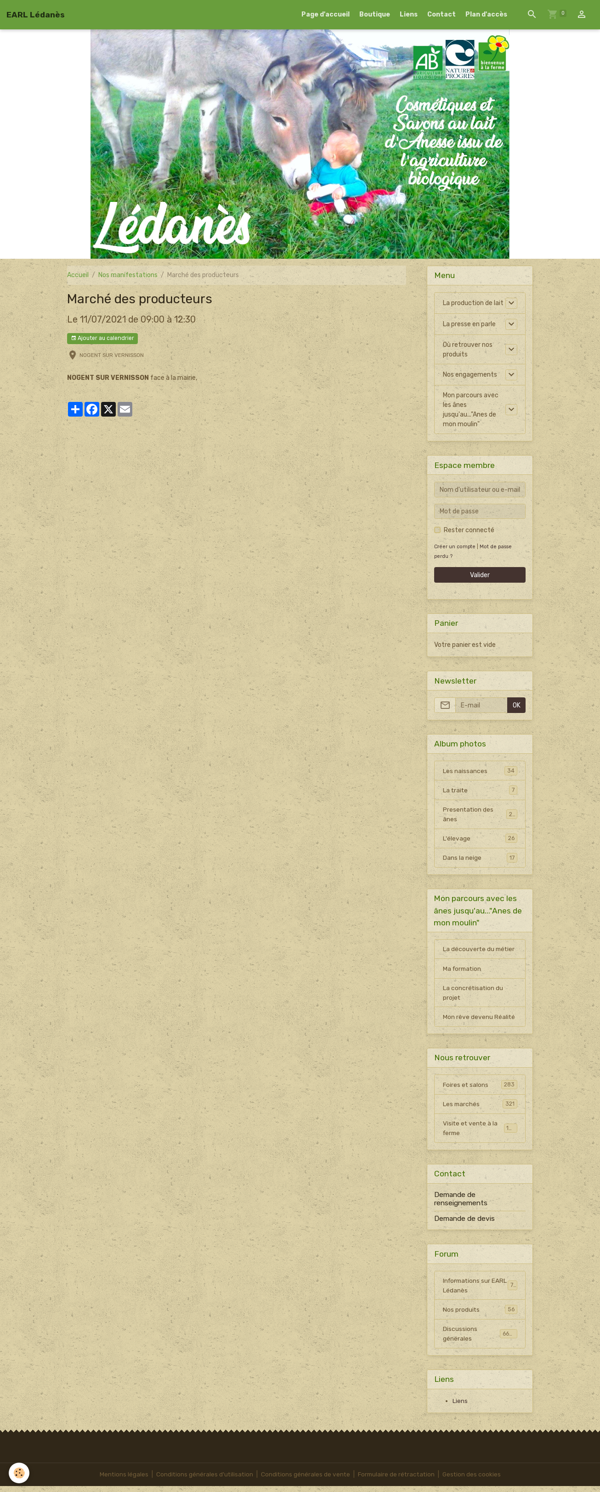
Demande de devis (464, 1223)
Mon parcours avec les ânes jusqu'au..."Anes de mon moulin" (470, 409)
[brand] (35, 15)
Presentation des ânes (480, 815)
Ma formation (463, 971)
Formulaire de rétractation (397, 1480)
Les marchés (480, 1108)
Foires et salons (480, 1088)
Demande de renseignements (460, 1203)
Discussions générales (480, 1339)
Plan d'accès (486, 14)
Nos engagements (470, 375)
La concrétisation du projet (473, 995)
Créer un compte (455, 547)
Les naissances (480, 770)
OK (517, 705)
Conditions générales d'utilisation (202, 1480)
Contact (441, 14)
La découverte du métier (479, 951)
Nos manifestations (128, 275)
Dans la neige (480, 859)
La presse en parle (469, 324)
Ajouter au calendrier (102, 338)
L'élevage (480, 839)
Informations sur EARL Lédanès (480, 1290)
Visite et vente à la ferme (480, 1132)
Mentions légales (121, 1480)
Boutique (374, 14)
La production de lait (473, 303)
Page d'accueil (325, 14)
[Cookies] (19, 1473)
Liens (409, 14)
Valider (480, 575)
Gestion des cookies (474, 1480)
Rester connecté (469, 530)
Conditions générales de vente (305, 1480)
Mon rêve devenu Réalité (479, 1020)
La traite (480, 790)
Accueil (78, 275)
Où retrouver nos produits (467, 349)
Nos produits (480, 1314)
